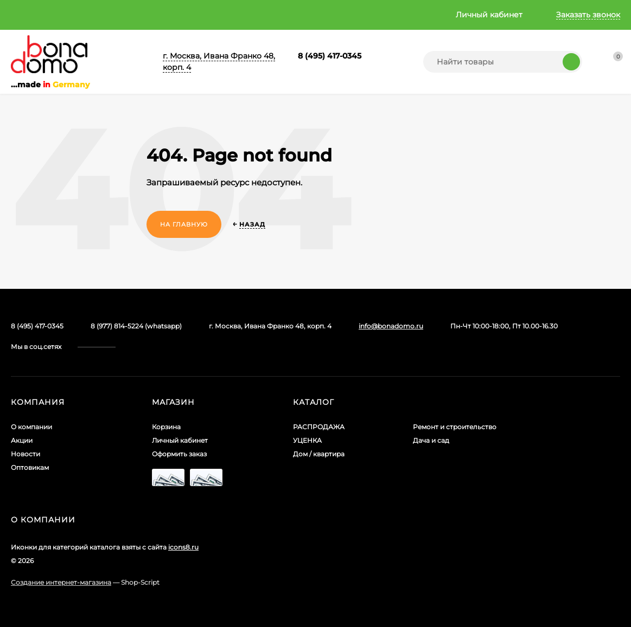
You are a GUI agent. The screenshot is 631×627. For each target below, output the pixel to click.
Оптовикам (202, 15)
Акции (94, 15)
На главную (184, 224)
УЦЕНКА (307, 440)
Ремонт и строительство (454, 427)
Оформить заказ (179, 454)
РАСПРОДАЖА (319, 427)
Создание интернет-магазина (61, 582)
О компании (34, 15)
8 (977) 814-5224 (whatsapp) (136, 326)
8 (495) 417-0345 (329, 56)
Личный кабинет (180, 440)
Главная (256, 15)
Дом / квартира (319, 454)
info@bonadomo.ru (391, 326)
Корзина (166, 427)
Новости (147, 15)
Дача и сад (431, 440)
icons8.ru (183, 547)
